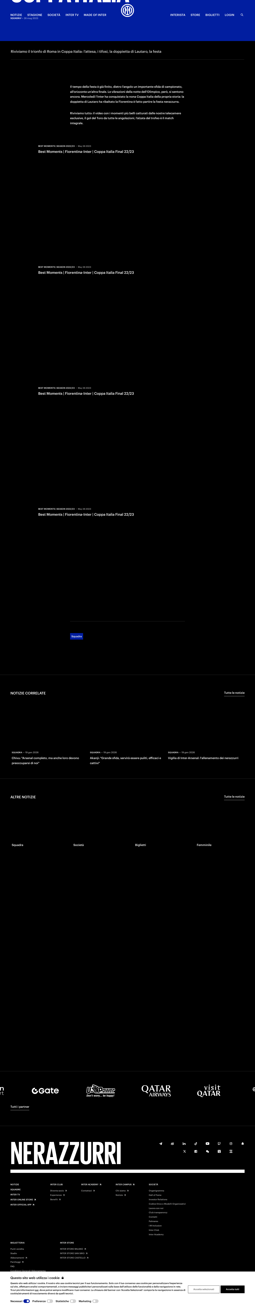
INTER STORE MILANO (71, 1249)
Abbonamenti (17, 1258)
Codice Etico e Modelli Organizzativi (167, 1204)
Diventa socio (57, 1190)
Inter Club (56, 1184)
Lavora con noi (156, 1208)
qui (36, 1290)
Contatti (153, 1217)
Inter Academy (89, 1184)
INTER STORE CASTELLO (73, 1258)
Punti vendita (17, 1249)
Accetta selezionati (203, 1289)
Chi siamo (121, 1190)
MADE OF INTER (95, 15)
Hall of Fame (155, 1195)
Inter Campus (124, 1184)
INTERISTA (177, 15)
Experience (56, 1195)
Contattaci (86, 1190)
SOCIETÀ (53, 15)
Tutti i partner (19, 1107)
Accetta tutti (232, 1289)
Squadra (76, 609)
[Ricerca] (242, 15)
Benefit (54, 1199)
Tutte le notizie (234, 665)
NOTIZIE (16, 15)
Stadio (13, 1253)
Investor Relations (158, 1199)
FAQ (12, 1266)
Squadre (15, 1189)
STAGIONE (34, 15)
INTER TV (72, 15)
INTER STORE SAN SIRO (72, 1253)
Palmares (153, 1221)
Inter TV (15, 1194)
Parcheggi (15, 1262)
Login (229, 15)
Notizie (14, 1184)
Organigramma (156, 1190)
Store (195, 15)
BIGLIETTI (212, 15)
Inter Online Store (21, 1199)
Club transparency (158, 1212)
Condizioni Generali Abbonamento (28, 1271)
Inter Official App (20, 1204)
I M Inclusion (155, 1225)
